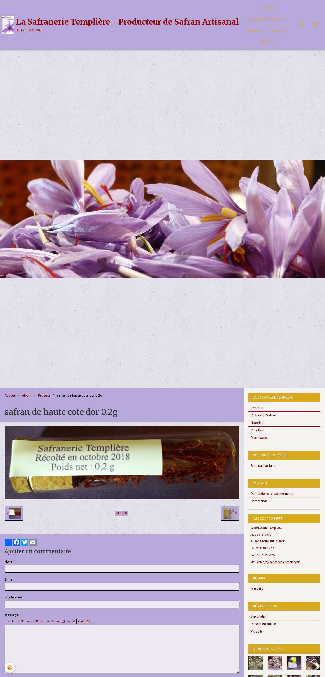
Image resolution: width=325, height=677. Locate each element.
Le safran (257, 408)
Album (265, 42)
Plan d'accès (260, 437)
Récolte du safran (263, 624)
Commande (259, 501)
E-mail (9, 579)
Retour (121, 513)
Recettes (257, 430)
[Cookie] (10, 668)
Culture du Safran (263, 415)
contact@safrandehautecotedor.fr (278, 562)
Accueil (267, 8)
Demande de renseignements (272, 493)
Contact (277, 30)
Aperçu (84, 621)
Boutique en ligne (263, 465)
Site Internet (14, 597)
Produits (44, 395)
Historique (258, 423)
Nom (8, 561)
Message (12, 615)
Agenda (254, 30)
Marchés (257, 588)
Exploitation (259, 616)
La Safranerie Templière (265, 19)
